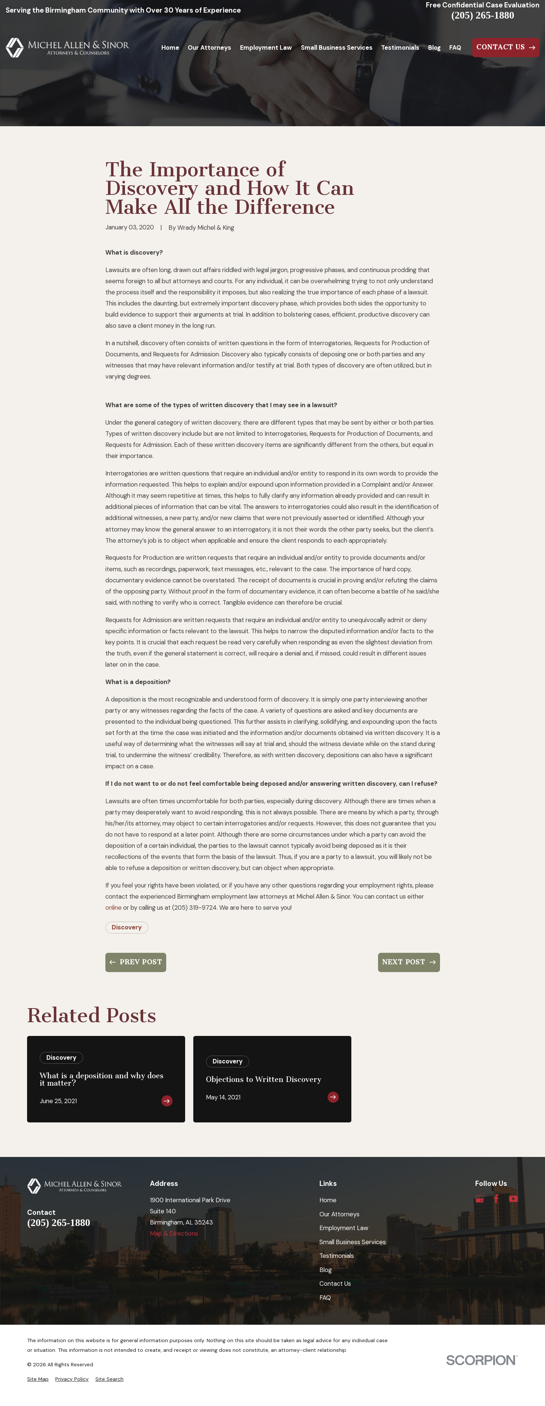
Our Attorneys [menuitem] (209, 47)
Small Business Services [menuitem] (336, 47)
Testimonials (336, 1256)
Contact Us (335, 1283)
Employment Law (343, 1228)
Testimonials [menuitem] (400, 47)
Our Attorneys (339, 1214)
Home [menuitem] (170, 47)
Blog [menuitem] (434, 47)
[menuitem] (38, 1379)
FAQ (325, 1298)
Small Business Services (352, 1242)
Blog (325, 1270)
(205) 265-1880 (482, 15)
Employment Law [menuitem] (266, 47)
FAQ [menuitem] (455, 47)
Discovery (127, 927)
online (113, 907)
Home (327, 1200)
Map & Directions (174, 1233)
